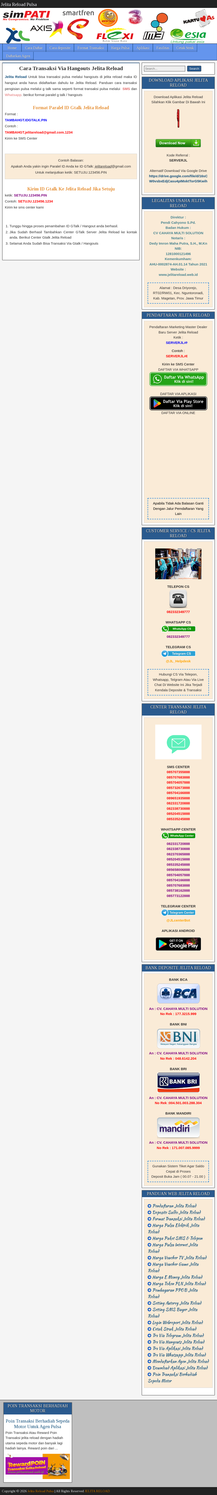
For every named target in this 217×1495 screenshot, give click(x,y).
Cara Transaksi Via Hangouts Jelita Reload (71, 68)
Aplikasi (142, 48)
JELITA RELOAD (97, 1491)
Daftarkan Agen (18, 56)
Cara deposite (60, 48)
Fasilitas (162, 48)
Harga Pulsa (120, 48)
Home (12, 48)
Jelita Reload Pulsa (19, 4)
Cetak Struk (185, 48)
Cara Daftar (34, 48)
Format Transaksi (91, 48)
